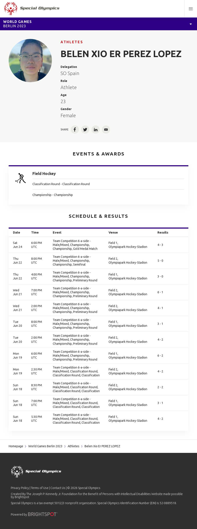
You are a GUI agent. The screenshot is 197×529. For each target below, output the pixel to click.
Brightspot (22, 497)
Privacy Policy (20, 488)
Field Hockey (44, 173)
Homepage (16, 446)
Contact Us (57, 488)
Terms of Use (39, 488)
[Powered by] (43, 514)
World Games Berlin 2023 (45, 446)
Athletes (72, 42)
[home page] (31, 8)
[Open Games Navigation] (191, 24)
